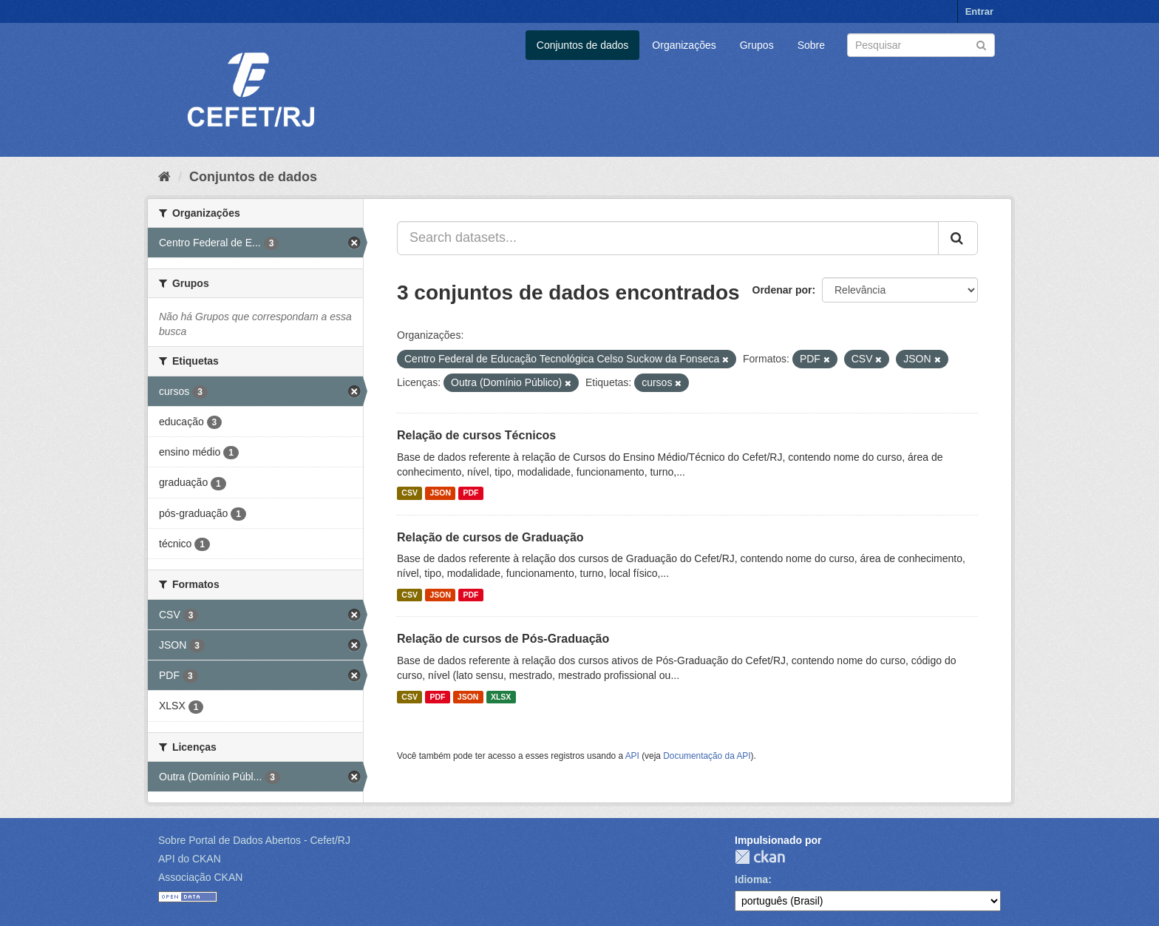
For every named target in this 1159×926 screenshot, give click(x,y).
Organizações (684, 45)
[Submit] (981, 44)
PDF (470, 493)
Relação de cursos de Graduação (490, 537)
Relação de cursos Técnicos (476, 435)
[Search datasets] (921, 45)
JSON (440, 493)
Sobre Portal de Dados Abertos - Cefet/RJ (254, 840)
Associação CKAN (200, 877)
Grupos (757, 45)
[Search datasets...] (668, 238)
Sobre (811, 45)
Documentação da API (706, 756)
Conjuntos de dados (583, 45)
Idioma (751, 879)
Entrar (979, 11)
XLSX (501, 696)
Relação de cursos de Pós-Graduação (503, 638)
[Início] (164, 176)
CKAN (760, 857)
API (632, 756)
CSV (409, 493)
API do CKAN (189, 859)
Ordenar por (782, 290)
